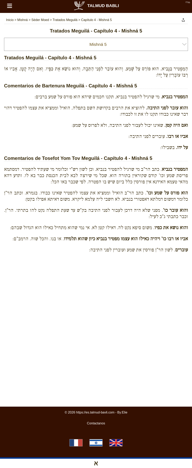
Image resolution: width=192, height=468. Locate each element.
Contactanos (96, 423)
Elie (124, 412)
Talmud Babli (96, 5)
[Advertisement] (96, 274)
